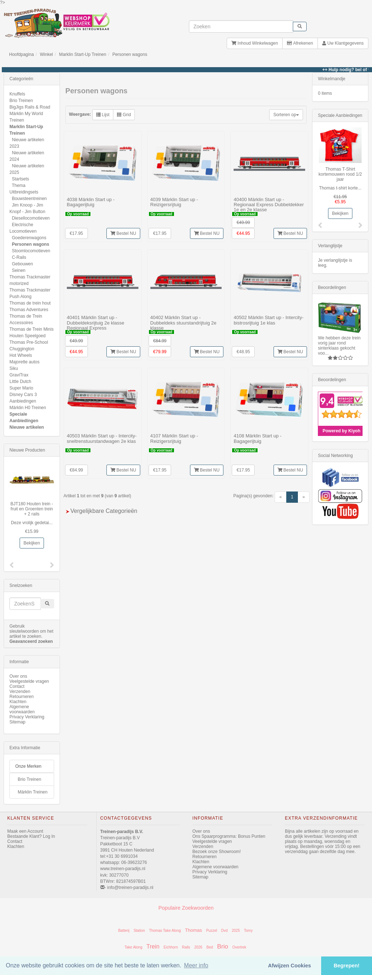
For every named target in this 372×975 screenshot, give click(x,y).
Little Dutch (20, 381)
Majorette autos (24, 361)
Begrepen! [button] (346, 965)
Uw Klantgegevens (343, 43)
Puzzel (211, 931)
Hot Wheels (20, 355)
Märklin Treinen (33, 792)
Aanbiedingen (22, 401)
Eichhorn (170, 947)
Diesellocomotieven (31, 218)
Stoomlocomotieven (31, 250)
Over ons (18, 676)
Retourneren (21, 696)
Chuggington (21, 348)
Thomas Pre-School (28, 342)
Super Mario (21, 388)
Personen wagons (129, 54)
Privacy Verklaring (26, 716)
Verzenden (19, 691)
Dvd (224, 931)
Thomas (193, 930)
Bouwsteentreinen (29, 198)
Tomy (248, 931)
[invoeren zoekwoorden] (241, 26)
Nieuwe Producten (27, 450)
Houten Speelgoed (27, 335)
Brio (222, 946)
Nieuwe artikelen (26, 427)
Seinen (18, 270)
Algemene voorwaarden (22, 709)
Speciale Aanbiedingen (340, 115)
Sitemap (17, 722)
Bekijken (32, 543)
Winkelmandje (331, 78)
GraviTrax (18, 375)
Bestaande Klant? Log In (31, 836)
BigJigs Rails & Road (29, 107)
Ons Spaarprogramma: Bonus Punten (229, 836)
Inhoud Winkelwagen (254, 43)
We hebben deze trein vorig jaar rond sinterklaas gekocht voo (339, 345)
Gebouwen (22, 263)
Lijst (103, 114)
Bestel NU (123, 233)
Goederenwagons (29, 237)
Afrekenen (300, 43)
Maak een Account (25, 831)
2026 (198, 947)
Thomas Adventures (28, 309)
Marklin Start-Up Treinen (82, 54)
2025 (236, 931)
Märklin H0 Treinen (27, 407)
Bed (209, 947)
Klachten (18, 701)
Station (139, 931)
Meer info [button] (196, 965)
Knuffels (17, 94)
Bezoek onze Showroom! (217, 851)
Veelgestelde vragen (29, 681)
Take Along (133, 947)
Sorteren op (286, 114)
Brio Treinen (21, 100)
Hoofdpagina (21, 54)
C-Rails (19, 257)
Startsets (20, 178)
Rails (186, 947)
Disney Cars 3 (23, 394)
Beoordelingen (332, 287)
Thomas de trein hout (29, 303)
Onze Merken (28, 766)
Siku (13, 368)
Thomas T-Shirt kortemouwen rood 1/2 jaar (340, 174)
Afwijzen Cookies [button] (289, 965)
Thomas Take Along (165, 931)
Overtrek (239, 947)
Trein (152, 946)
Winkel (46, 54)
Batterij (123, 931)
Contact (16, 686)
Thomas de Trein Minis (31, 329)
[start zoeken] (300, 26)
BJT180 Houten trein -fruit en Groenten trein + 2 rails (32, 509)
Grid (124, 114)
